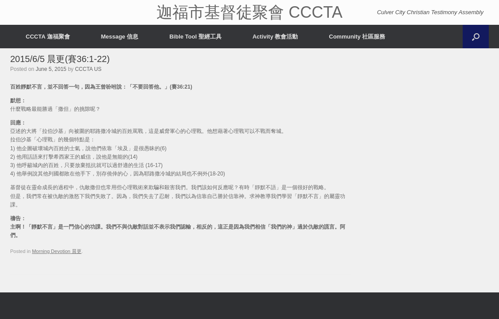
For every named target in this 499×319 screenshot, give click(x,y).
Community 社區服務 (357, 36)
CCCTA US (88, 69)
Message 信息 (120, 36)
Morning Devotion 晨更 (57, 251)
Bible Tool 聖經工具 (195, 36)
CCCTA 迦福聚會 (48, 36)
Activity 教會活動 (275, 36)
